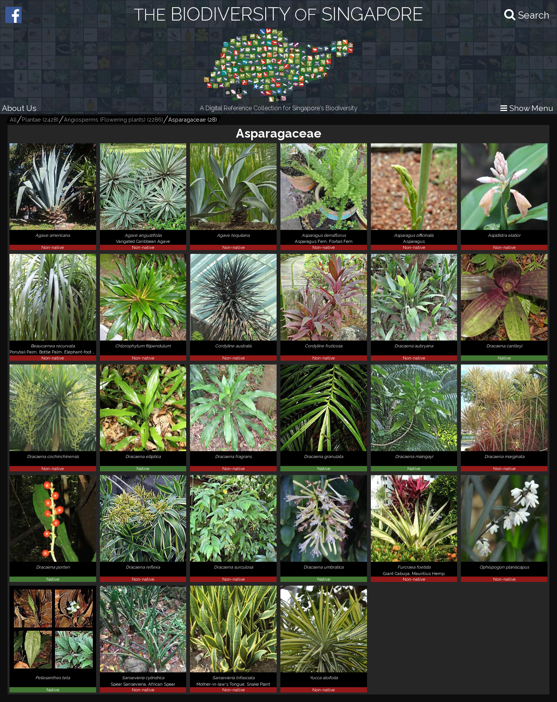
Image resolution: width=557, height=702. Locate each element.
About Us (19, 108)
